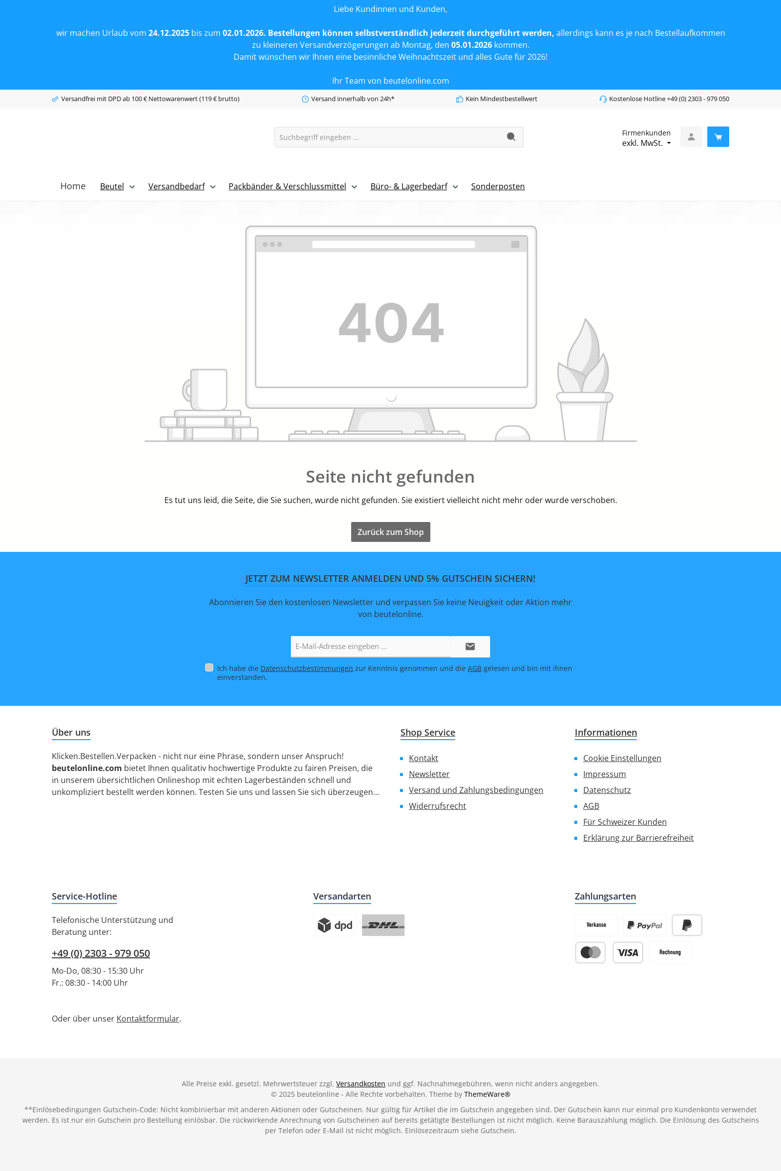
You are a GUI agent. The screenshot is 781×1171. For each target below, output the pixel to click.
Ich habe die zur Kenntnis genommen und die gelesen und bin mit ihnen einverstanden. (394, 671)
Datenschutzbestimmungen (306, 667)
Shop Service (427, 732)
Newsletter (429, 773)
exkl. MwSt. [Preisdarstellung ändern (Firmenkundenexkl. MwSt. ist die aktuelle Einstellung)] (646, 138)
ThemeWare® (487, 1093)
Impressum (604, 773)
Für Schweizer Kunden (625, 821)
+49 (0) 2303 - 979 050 (101, 952)
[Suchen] (511, 137)
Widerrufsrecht (437, 805)
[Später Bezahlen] (687, 924)
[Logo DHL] (383, 924)
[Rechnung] (670, 952)
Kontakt (423, 757)
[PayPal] (644, 924)
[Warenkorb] (718, 137)
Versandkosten (361, 1083)
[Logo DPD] (335, 924)
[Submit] (470, 646)
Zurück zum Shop (391, 531)
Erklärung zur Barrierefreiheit (638, 837)
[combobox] (387, 137)
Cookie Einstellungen (622, 757)
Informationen (606, 732)
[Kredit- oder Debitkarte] (609, 952)
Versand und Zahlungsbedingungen (476, 789)
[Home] (73, 186)
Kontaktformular (148, 1018)
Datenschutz (607, 789)
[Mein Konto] (691, 137)
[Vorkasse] (596, 924)
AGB (475, 667)
